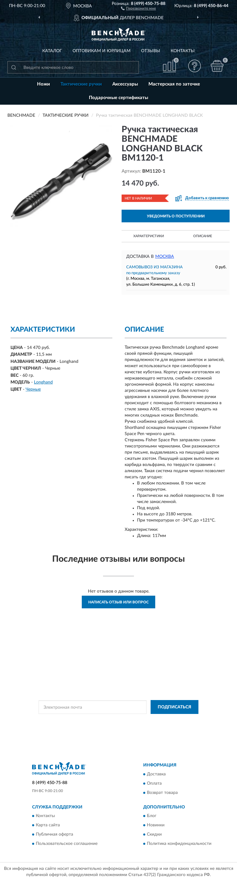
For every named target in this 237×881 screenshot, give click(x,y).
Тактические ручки (81, 84)
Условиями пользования (108, 726)
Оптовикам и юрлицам (102, 51)
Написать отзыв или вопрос (118, 602)
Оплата (154, 783)
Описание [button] (202, 236)
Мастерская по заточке (174, 84)
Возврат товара (162, 793)
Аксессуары (125, 84)
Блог (151, 816)
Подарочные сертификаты (118, 97)
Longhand (43, 382)
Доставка (156, 774)
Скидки (154, 835)
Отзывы (150, 51)
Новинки (155, 825)
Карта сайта (48, 825)
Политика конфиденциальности (179, 844)
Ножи (43, 84)
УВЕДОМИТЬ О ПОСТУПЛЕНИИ (176, 216)
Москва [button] (164, 256)
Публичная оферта (54, 835)
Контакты (183, 51)
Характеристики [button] (148, 236)
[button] (138, 8)
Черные (33, 389)
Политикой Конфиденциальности (148, 721)
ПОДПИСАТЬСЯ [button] (174, 707)
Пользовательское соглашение (67, 844)
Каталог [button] (52, 51)
